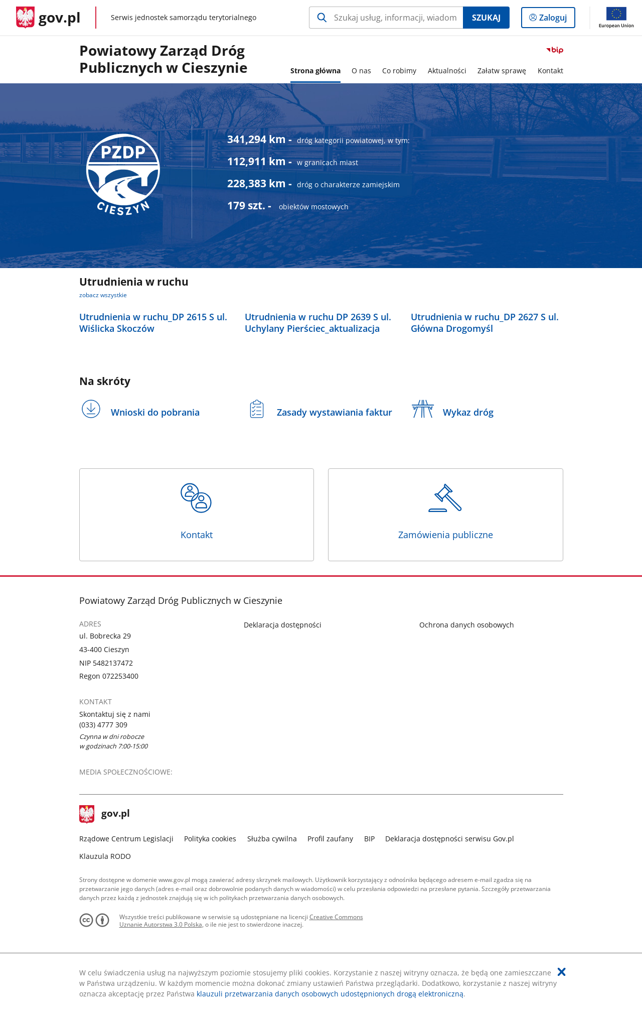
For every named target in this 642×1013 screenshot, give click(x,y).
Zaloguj (556, 19)
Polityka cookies (210, 838)
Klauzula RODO (105, 856)
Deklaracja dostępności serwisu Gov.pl (449, 838)
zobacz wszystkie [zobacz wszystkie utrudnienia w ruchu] (103, 295)
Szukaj (486, 17)
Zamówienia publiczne (445, 511)
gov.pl (104, 814)
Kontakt (196, 511)
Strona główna (315, 70)
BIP (369, 838)
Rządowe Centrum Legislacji (126, 838)
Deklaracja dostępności (283, 624)
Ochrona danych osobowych (466, 624)
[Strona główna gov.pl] (48, 18)
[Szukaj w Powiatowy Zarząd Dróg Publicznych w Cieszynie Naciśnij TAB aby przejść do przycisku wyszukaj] (386, 18)
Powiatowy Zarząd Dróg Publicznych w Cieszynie (163, 59)
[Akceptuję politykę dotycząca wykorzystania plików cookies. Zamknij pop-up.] (561, 971)
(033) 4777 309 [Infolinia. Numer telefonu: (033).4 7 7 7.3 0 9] (103, 724)
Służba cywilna (272, 838)
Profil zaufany (330, 838)
